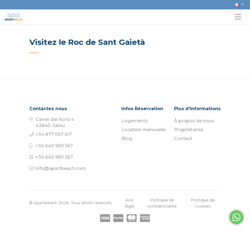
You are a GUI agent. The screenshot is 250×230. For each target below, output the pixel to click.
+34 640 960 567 (54, 145)
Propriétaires (188, 129)
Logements (134, 120)
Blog (126, 138)
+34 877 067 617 (53, 134)
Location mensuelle (143, 129)
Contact (183, 138)
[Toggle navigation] (238, 17)
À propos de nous (194, 120)
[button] (239, 4)
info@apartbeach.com (60, 168)
